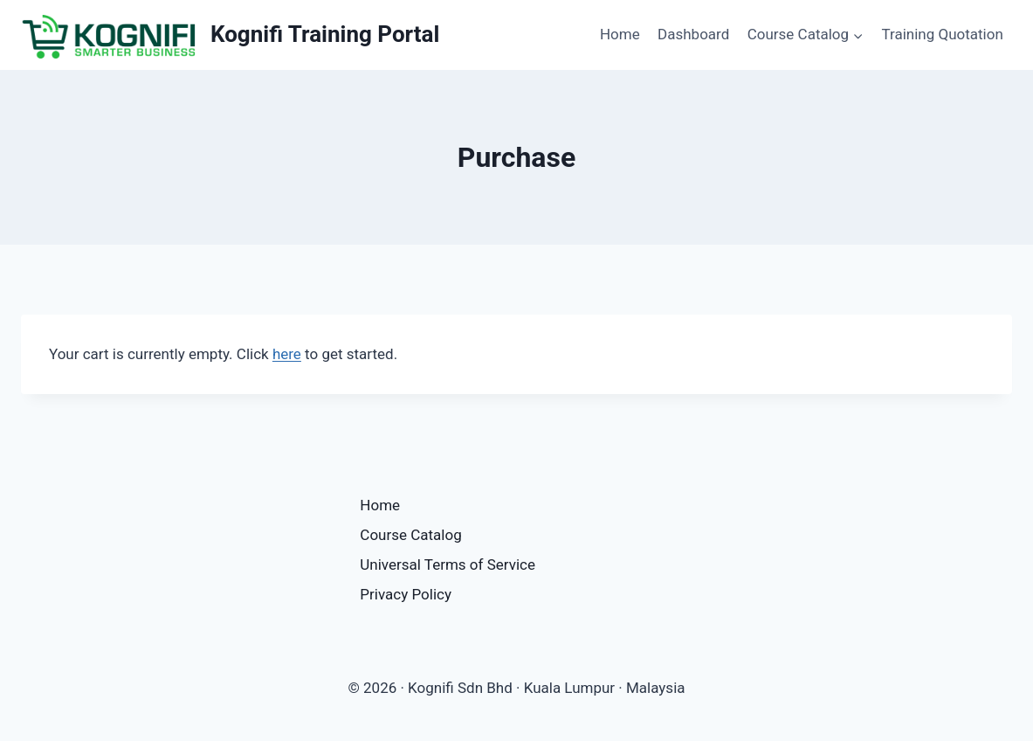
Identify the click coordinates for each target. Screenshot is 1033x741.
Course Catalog (410, 535)
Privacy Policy (405, 594)
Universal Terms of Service (447, 564)
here (286, 354)
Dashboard (693, 34)
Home (620, 34)
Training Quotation (941, 34)
